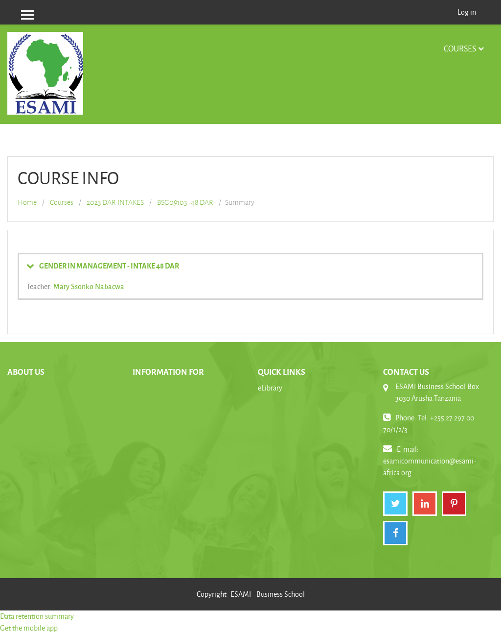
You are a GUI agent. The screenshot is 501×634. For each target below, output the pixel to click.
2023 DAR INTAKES (115, 202)
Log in (466, 12)
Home (27, 202)
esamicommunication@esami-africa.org (429, 467)
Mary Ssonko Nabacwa (88, 286)
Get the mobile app (29, 628)
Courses (460, 48)
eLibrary (270, 388)
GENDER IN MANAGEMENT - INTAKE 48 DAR (109, 265)
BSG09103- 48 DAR (185, 202)
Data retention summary (37, 616)
